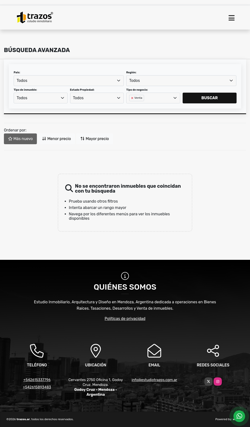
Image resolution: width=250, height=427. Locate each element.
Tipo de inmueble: (25, 89)
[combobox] (69, 80)
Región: (131, 72)
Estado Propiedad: (82, 89)
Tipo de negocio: (137, 89)
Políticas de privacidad (125, 318)
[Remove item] (132, 98)
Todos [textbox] (22, 80)
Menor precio (56, 138)
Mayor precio (94, 138)
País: (17, 72)
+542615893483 (37, 387)
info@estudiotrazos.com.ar (154, 380)
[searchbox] (130, 106)
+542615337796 (37, 380)
